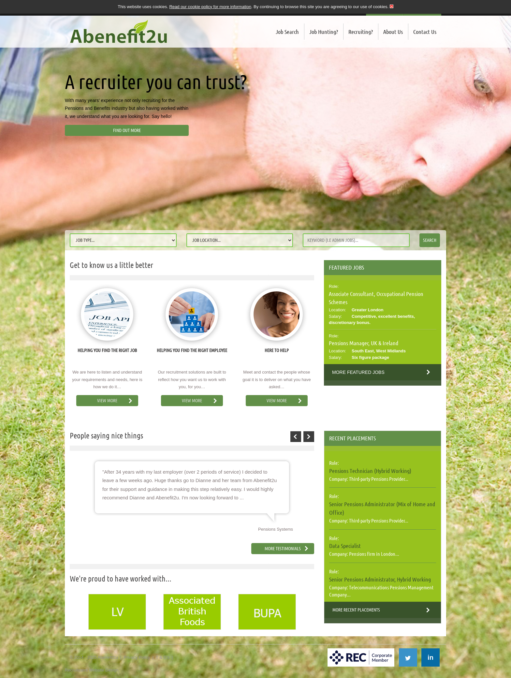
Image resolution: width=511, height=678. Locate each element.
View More (107, 400)
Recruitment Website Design (92, 670)
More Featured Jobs (358, 372)
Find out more (127, 130)
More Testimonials (283, 548)
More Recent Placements (356, 609)
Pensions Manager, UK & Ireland (363, 343)
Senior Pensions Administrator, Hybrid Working (380, 579)
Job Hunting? (323, 31)
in (430, 657)
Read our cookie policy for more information (210, 6)
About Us (393, 31)
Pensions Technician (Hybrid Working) (370, 470)
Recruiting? (360, 31)
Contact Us (424, 31)
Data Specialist (345, 545)
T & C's (162, 657)
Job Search (287, 31)
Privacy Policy (137, 657)
